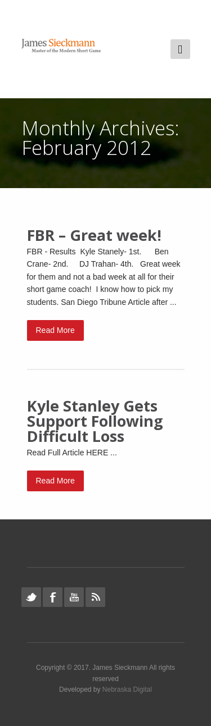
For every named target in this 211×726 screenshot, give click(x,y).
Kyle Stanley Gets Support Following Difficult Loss (95, 420)
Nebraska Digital (127, 689)
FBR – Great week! (94, 235)
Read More (55, 330)
